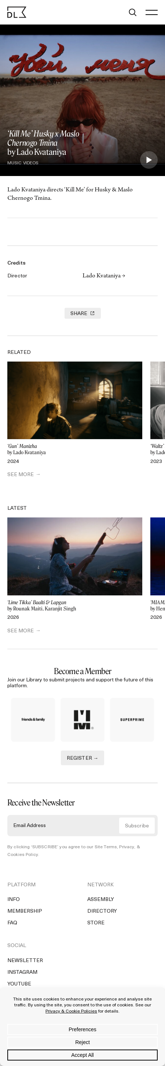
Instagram (22, 972)
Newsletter (25, 961)
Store (95, 923)
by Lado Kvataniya (74, 450)
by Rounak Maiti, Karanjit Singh (74, 606)
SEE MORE (20, 475)
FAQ (12, 923)
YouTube (19, 984)
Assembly (100, 899)
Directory (102, 911)
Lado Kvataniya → (103, 276)
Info (13, 899)
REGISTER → (83, 758)
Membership (24, 911)
